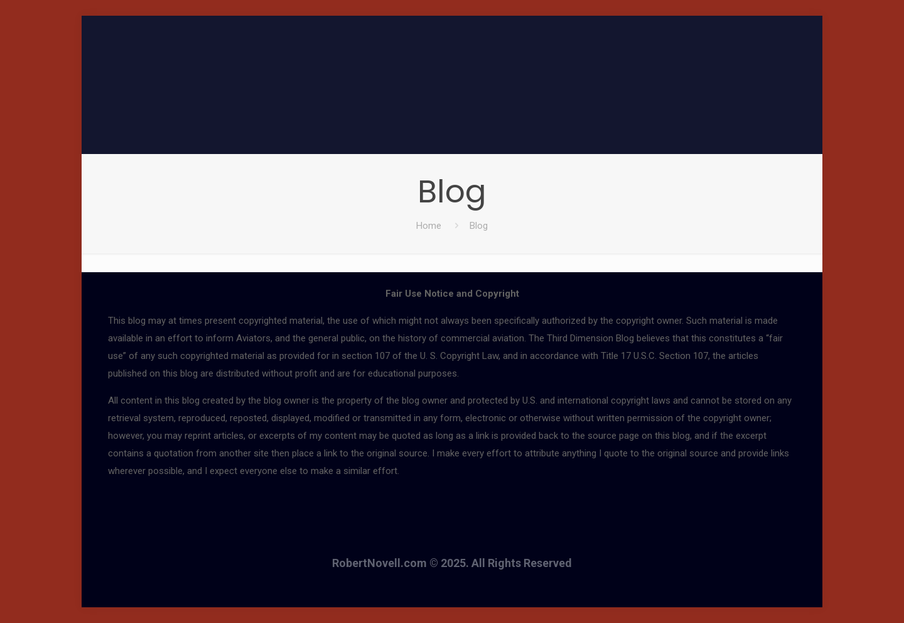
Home (428, 225)
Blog (479, 225)
